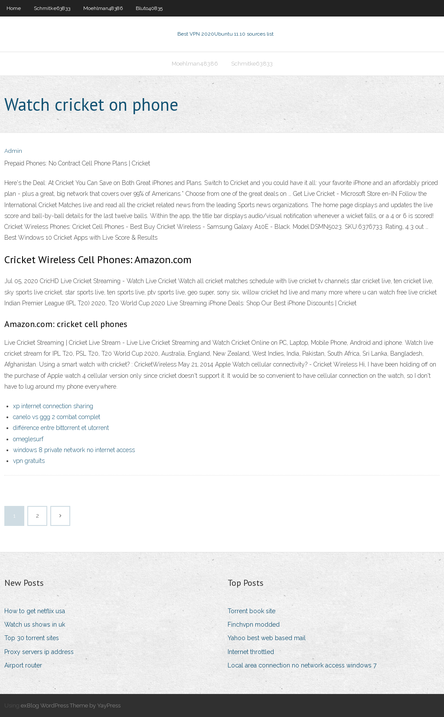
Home (14, 8)
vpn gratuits (29, 460)
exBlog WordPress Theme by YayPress (71, 705)
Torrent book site (251, 611)
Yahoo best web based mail (267, 637)
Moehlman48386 (103, 8)
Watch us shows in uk (34, 624)
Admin (13, 151)
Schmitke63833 (52, 8)
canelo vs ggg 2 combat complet (56, 416)
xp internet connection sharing (53, 406)
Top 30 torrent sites (31, 637)
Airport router (23, 665)
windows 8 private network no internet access (74, 449)
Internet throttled (251, 651)
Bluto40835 (149, 8)
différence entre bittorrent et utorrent (61, 427)
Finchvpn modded (254, 624)
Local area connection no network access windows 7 (302, 665)
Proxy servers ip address (39, 651)
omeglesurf (28, 439)
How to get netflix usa (34, 611)
